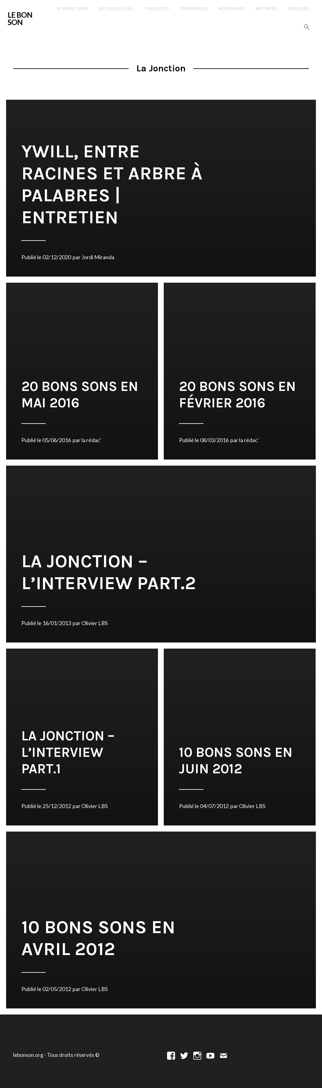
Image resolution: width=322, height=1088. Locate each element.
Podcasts (157, 8)
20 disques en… (116, 8)
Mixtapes (266, 8)
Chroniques (194, 8)
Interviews (231, 8)
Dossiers (299, 8)
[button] (306, 27)
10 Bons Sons (72, 8)
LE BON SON (20, 18)
